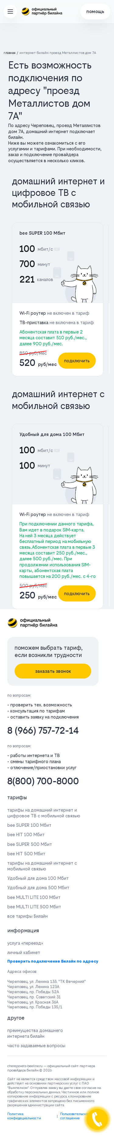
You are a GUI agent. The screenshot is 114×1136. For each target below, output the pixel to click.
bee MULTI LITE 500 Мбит (34, 906)
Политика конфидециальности (24, 1116)
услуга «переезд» (25, 943)
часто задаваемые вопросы (36, 1045)
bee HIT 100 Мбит (26, 834)
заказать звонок (53, 671)
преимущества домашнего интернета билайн (35, 1033)
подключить (77, 360)
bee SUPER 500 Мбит (29, 844)
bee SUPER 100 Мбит (42, 233)
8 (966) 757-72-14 (43, 730)
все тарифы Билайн (27, 916)
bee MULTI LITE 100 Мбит (33, 897)
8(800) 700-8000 (43, 781)
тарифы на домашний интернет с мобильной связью (42, 865)
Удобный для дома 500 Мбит (38, 887)
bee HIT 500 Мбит (26, 853)
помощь (95, 11)
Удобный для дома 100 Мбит (52, 434)
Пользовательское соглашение (75, 1116)
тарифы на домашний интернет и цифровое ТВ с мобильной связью (43, 812)
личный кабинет (23, 952)
